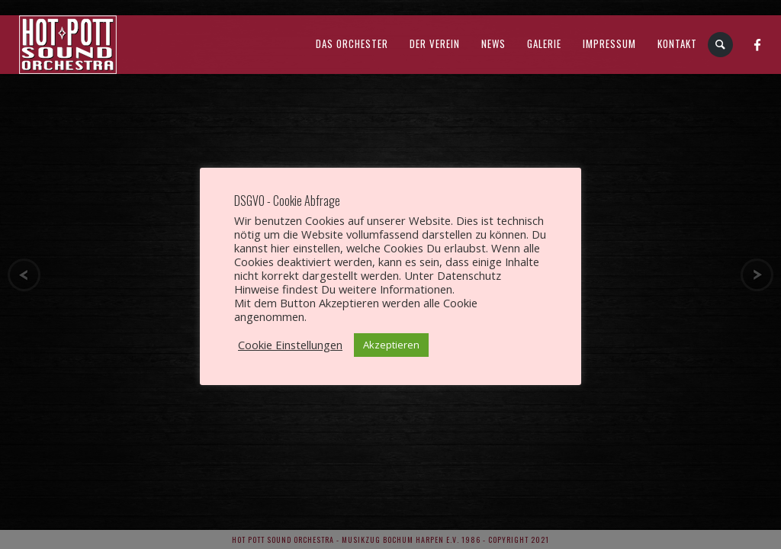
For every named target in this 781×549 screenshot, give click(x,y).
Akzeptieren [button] (391, 345)
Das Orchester (352, 43)
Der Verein (435, 43)
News (493, 43)
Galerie (544, 43)
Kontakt (677, 43)
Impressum (609, 43)
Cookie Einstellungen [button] (290, 345)
